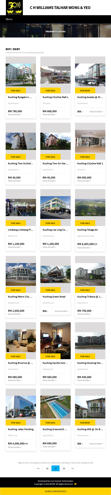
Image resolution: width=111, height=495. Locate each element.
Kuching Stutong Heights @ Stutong (90, 363)
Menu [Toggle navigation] (9, 19)
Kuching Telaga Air (87, 229)
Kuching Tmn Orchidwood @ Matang (21, 163)
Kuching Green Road (54, 296)
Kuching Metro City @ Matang (21, 296)
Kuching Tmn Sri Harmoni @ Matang (55, 163)
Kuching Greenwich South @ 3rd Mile (55, 429)
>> (73, 468)
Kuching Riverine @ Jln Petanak (21, 363)
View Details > (15, 114)
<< (38, 468)
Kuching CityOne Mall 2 (90, 163)
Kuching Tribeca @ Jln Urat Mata (90, 296)
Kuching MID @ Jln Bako (90, 429)
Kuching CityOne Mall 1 (55, 97)
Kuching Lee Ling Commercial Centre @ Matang (55, 229)
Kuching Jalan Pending (21, 429)
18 (47, 468)
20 (64, 468)
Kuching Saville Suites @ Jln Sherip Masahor (55, 363)
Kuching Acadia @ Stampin (90, 97)
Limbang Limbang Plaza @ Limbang (21, 229)
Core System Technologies (61, 481)
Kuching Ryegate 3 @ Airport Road (21, 97)
